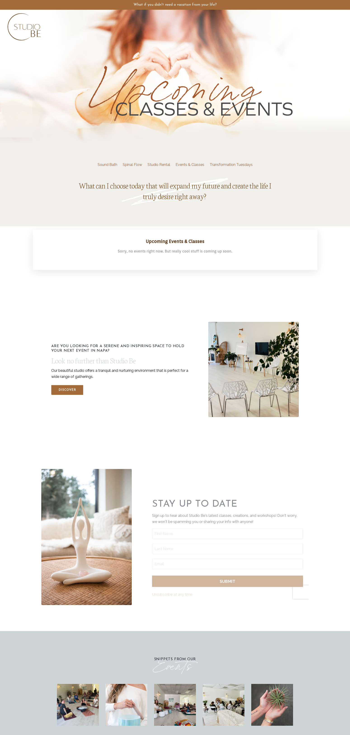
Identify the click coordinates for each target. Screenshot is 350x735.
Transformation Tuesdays (231, 165)
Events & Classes (190, 165)
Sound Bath (107, 165)
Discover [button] (67, 390)
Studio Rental (159, 165)
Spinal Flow (132, 165)
